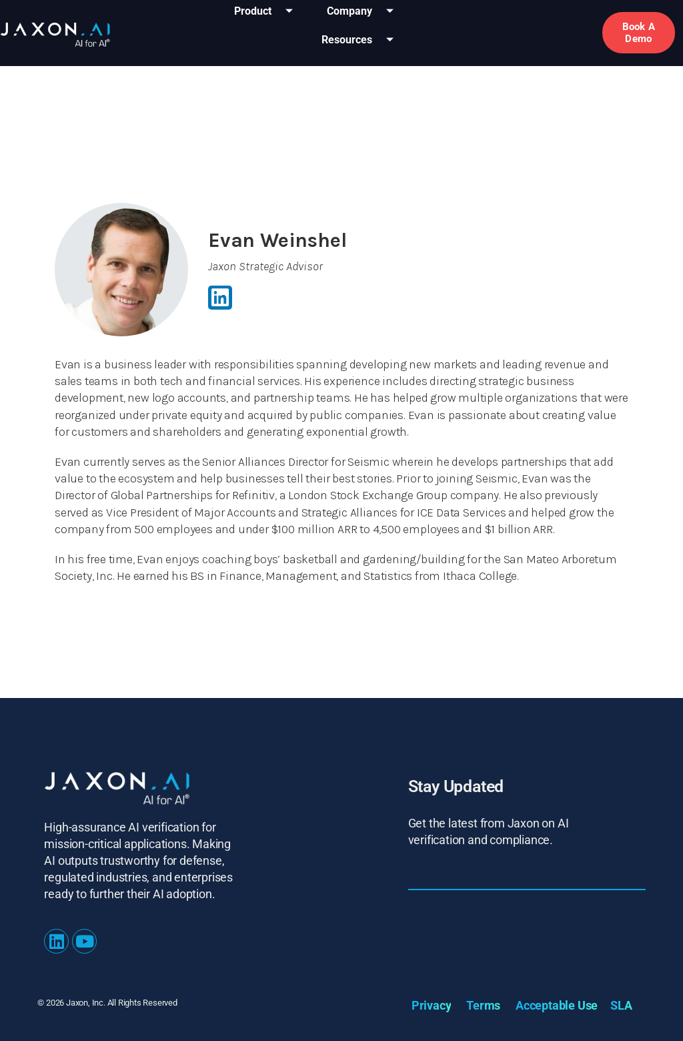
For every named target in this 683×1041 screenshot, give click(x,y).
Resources (362, 40)
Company (365, 11)
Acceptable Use (557, 1005)
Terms (483, 1005)
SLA (621, 1005)
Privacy (432, 1005)
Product (268, 11)
